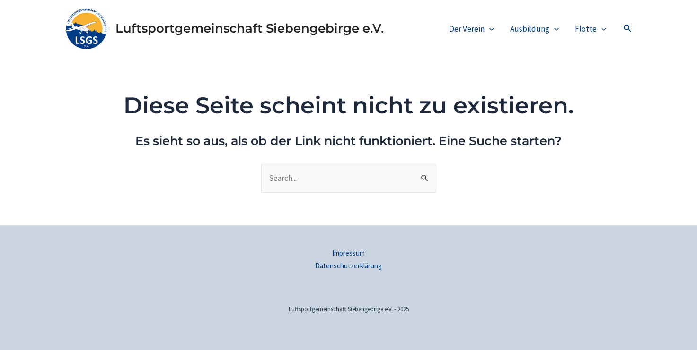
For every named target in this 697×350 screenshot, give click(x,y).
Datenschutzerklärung (348, 265)
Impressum (348, 252)
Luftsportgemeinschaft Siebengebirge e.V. (249, 28)
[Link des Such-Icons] (628, 29)
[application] (489, 29)
